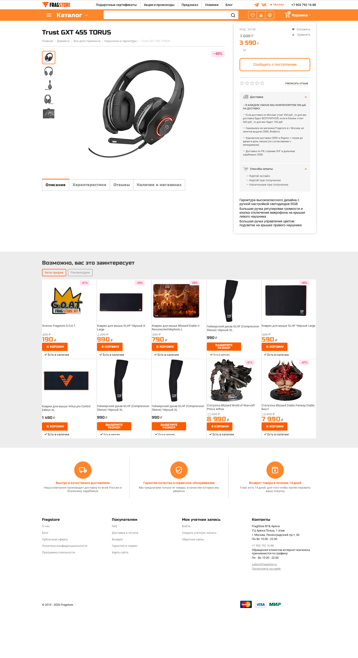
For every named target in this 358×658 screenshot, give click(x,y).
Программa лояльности (58, 600)
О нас (46, 574)
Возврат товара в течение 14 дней (275, 530)
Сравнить (301, 34)
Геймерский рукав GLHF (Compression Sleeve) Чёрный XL (233, 387)
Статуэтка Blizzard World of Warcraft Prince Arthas (232, 467)
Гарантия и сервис (125, 593)
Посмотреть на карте (266, 616)
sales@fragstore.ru (264, 612)
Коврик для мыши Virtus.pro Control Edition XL (67, 467)
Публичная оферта (55, 587)
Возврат (117, 587)
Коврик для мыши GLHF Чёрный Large (288, 385)
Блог (229, 5)
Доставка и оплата (125, 580)
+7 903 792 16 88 (303, 5)
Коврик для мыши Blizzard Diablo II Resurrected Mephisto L (176, 387)
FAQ (114, 574)
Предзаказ (190, 5)
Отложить (301, 29)
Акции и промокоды (159, 5)
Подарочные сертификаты (116, 5)
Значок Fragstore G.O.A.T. (60, 385)
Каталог (69, 15)
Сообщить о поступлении (275, 64)
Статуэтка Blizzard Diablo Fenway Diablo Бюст (285, 467)
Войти (186, 574)
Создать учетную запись (199, 580)
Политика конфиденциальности (64, 593)
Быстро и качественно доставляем (83, 530)
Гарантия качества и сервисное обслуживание (178, 530)
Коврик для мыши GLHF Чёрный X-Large (121, 387)
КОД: (243, 29)
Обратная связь (193, 587)
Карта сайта (120, 600)
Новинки (211, 5)
